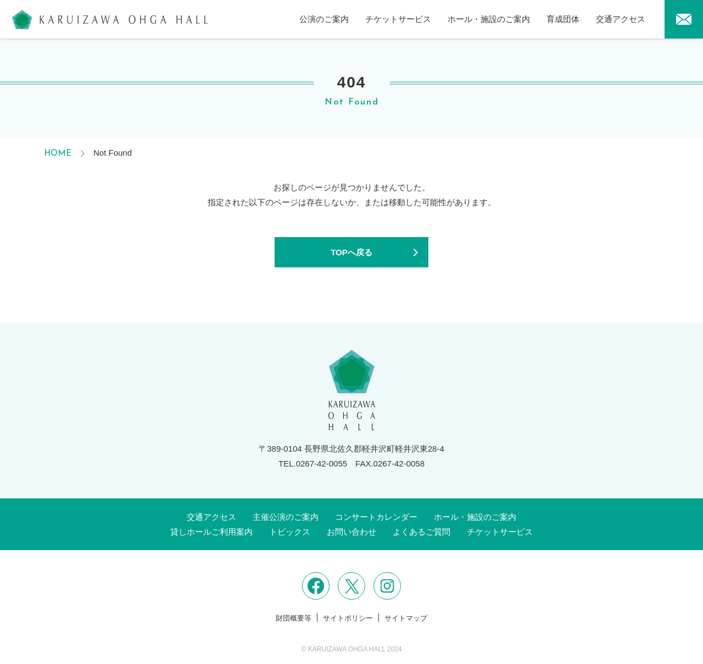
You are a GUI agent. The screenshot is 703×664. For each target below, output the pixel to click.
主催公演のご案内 (286, 517)
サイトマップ (405, 618)
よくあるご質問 (421, 531)
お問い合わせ (351, 531)
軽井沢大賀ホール (110, 19)
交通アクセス (620, 19)
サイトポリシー (348, 618)
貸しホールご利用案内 (211, 531)
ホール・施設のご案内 (489, 19)
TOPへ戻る (351, 252)
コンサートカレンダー (376, 517)
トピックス (289, 531)
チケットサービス (398, 19)
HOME (57, 154)
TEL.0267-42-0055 (312, 463)
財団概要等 (293, 618)
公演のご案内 (324, 19)
